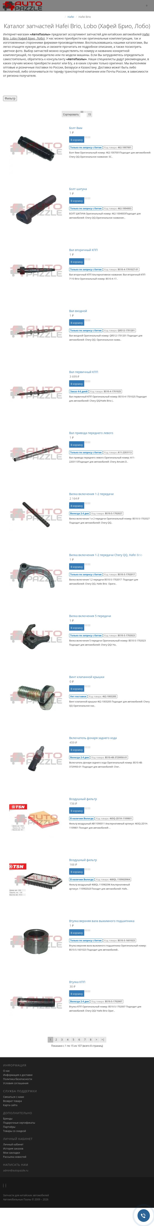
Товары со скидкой (14, 1131)
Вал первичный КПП (83, 372)
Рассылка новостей (14, 1157)
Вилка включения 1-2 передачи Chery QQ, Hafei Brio (105, 555)
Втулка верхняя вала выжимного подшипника (101, 921)
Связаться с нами (13, 1097)
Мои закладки (11, 1152)
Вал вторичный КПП (83, 250)
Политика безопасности (17, 1079)
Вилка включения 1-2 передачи (91, 494)
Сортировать (71, 114)
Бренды (7, 1118)
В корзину (77, 140)
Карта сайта (10, 1105)
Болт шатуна (78, 189)
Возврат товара (12, 1101)
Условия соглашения (15, 1083)
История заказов (13, 1148)
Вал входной (78, 311)
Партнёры (9, 1127)
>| (103, 1039)
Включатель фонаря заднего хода (93, 738)
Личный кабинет (13, 1144)
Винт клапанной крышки (86, 677)
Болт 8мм (75, 128)
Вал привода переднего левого (91, 433)
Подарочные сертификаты (19, 1122)
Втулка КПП (77, 982)
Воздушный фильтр (83, 799)
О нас (6, 1071)
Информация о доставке (18, 1075)
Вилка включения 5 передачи (90, 616)
